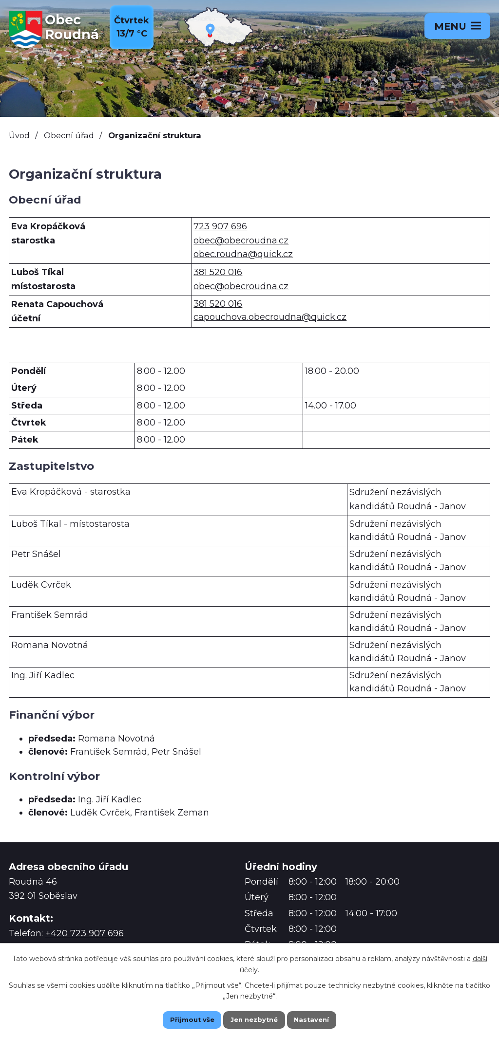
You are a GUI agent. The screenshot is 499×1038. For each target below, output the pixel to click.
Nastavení (322, 1019)
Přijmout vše (181, 1019)
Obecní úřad (69, 135)
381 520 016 (217, 272)
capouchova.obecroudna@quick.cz (269, 317)
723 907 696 (220, 226)
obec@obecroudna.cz (240, 240)
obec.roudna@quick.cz (243, 254)
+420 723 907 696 (84, 933)
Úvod (19, 135)
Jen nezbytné (254, 1019)
